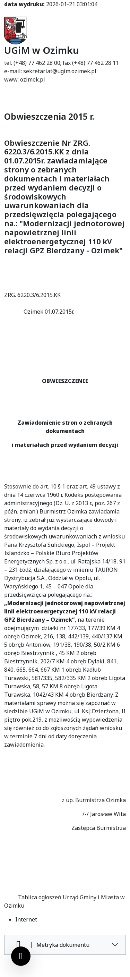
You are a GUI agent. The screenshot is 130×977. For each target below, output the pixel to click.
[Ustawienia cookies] (21, 956)
